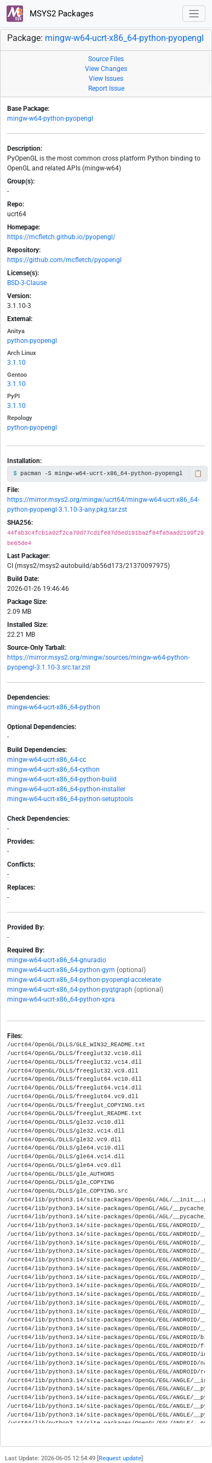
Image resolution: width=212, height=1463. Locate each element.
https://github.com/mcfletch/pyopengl (64, 260)
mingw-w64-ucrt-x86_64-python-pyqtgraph (70, 989)
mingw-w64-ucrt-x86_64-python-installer (66, 789)
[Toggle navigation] (194, 13)
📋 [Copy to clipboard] (198, 473)
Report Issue (106, 88)
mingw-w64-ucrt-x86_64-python (53, 707)
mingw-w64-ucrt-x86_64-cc (46, 759)
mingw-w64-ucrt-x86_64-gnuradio (56, 960)
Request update (120, 1458)
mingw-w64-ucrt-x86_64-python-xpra (61, 999)
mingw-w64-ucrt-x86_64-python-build (62, 779)
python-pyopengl (32, 341)
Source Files (106, 59)
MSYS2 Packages (50, 13)
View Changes (106, 69)
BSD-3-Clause (27, 283)
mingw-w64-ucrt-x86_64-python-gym (61, 970)
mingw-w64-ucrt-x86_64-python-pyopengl (124, 38)
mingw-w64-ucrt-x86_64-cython (53, 769)
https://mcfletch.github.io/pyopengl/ (61, 237)
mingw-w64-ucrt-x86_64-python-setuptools (70, 799)
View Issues (106, 78)
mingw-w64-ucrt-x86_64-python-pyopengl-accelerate (84, 980)
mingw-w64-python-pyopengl (50, 118)
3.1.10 (16, 362)
